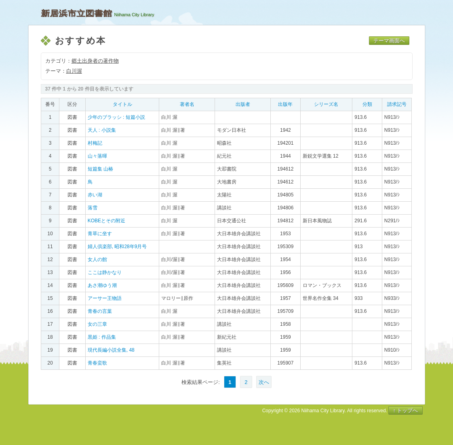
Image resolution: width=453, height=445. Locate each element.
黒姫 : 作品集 (102, 337)
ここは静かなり (105, 272)
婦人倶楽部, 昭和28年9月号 (117, 246)
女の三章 (97, 324)
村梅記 (95, 143)
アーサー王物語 (105, 298)
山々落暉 (97, 156)
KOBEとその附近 (106, 221)
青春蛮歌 (97, 363)
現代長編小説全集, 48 (111, 350)
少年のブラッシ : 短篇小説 (116, 117)
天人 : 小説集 (102, 130)
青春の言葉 (100, 311)
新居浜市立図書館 (76, 13)
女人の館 (97, 259)
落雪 (92, 208)
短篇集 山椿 (100, 169)
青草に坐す (100, 233)
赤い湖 (95, 195)
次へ (264, 382)
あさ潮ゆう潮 (102, 285)
